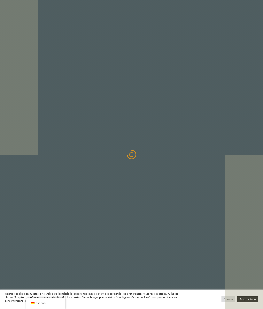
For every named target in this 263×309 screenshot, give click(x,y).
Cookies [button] (228, 299)
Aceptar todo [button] (248, 299)
